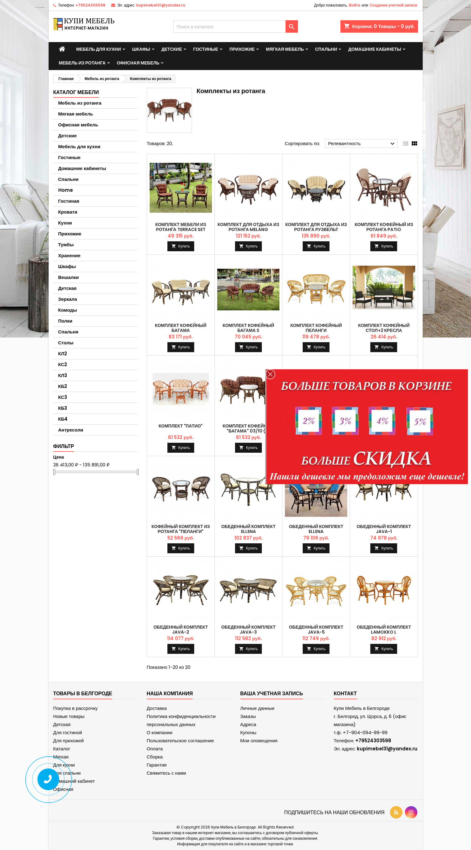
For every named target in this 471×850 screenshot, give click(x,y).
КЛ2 (62, 353)
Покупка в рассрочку (75, 708)
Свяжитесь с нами (166, 773)
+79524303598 (90, 5)
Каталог (61, 748)
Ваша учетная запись (271, 693)
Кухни (65, 223)
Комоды (67, 310)
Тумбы (66, 244)
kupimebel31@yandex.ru (160, 5)
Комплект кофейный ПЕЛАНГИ (316, 327)
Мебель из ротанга (82, 63)
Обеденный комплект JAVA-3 (248, 629)
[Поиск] (235, 26)
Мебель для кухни (98, 49)
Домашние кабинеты (374, 49)
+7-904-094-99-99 (365, 732)
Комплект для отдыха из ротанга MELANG (248, 227)
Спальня (68, 331)
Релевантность (362, 144)
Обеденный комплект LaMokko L (384, 629)
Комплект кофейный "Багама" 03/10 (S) (248, 428)
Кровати (67, 212)
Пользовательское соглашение (180, 740)
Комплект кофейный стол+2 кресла (384, 327)
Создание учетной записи (393, 5)
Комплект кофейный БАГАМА (180, 327)
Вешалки (68, 277)
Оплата (155, 748)
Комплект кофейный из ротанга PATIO (384, 227)
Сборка (155, 756)
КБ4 (63, 419)
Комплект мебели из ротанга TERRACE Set (180, 227)
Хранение (69, 255)
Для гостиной (67, 732)
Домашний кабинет (74, 781)
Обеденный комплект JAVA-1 (384, 529)
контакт (345, 693)
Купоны (248, 732)
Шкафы (141, 49)
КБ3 (62, 408)
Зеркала (67, 299)
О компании (160, 732)
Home (65, 190)
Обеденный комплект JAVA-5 (316, 629)
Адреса (248, 724)
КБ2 (62, 386)
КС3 (62, 397)
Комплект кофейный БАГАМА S (248, 327)
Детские (171, 49)
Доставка (157, 708)
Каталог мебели (76, 92)
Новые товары (69, 716)
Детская (67, 288)
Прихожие (242, 49)
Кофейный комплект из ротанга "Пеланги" (180, 529)
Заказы (248, 716)
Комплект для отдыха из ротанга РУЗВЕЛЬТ (316, 227)
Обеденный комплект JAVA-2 (180, 629)
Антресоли (70, 430)
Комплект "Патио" (181, 426)
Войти (354, 5)
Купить (184, 246)
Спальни (326, 49)
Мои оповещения (259, 740)
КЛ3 (62, 375)
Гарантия (157, 765)
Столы (66, 342)
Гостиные (205, 49)
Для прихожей (68, 740)
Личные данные (257, 708)
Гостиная (68, 201)
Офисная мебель (138, 63)
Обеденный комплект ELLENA (248, 529)
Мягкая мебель (285, 49)
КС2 (62, 364)
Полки (65, 321)
